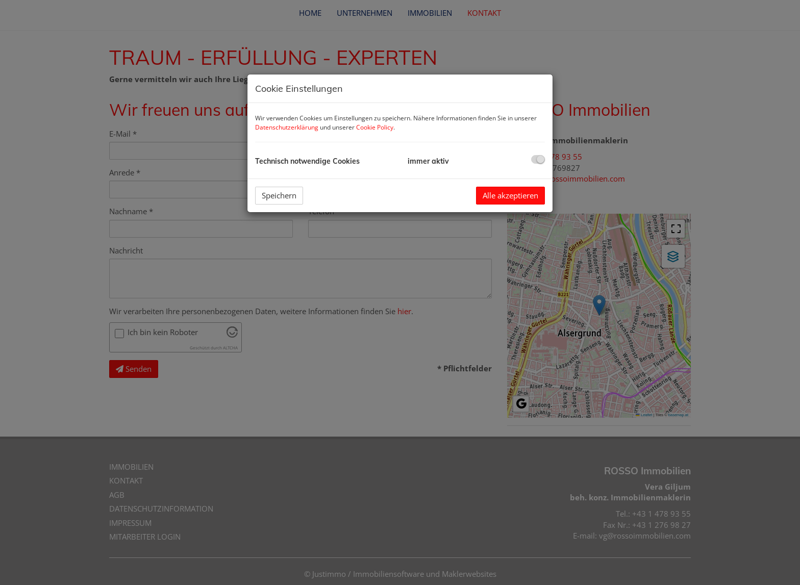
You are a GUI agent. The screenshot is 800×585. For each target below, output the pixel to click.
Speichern (279, 195)
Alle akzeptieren (510, 195)
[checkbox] (538, 159)
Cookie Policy (374, 127)
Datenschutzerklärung (286, 127)
